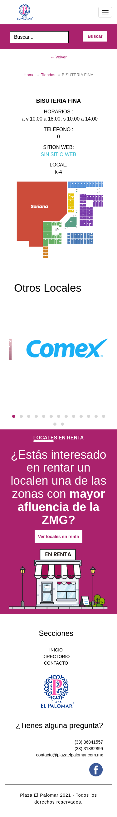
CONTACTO (56, 663)
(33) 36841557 (89, 742)
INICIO (56, 649)
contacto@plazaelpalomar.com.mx (69, 754)
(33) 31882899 (89, 748)
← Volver (58, 57)
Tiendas (48, 74)
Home (29, 74)
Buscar (95, 36)
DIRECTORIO (56, 656)
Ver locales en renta (58, 536)
